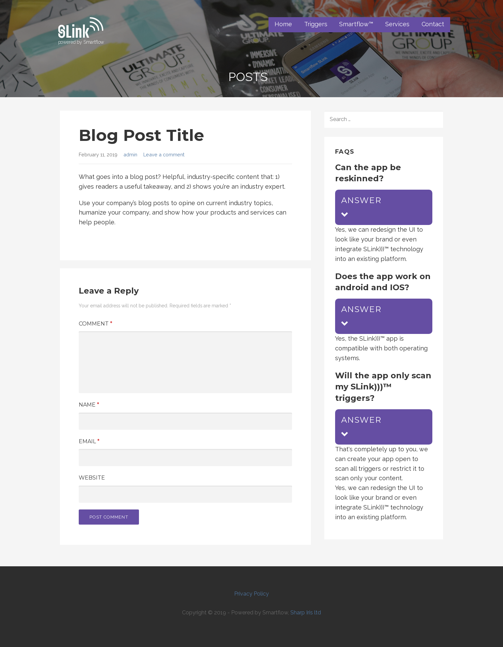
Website (92, 477)
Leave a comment (163, 154)
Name (89, 405)
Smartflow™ (356, 24)
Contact (433, 24)
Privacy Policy (251, 594)
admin (130, 154)
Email (89, 441)
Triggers (315, 24)
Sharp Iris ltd (305, 612)
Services (397, 24)
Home (283, 24)
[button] (383, 207)
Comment (95, 323)
